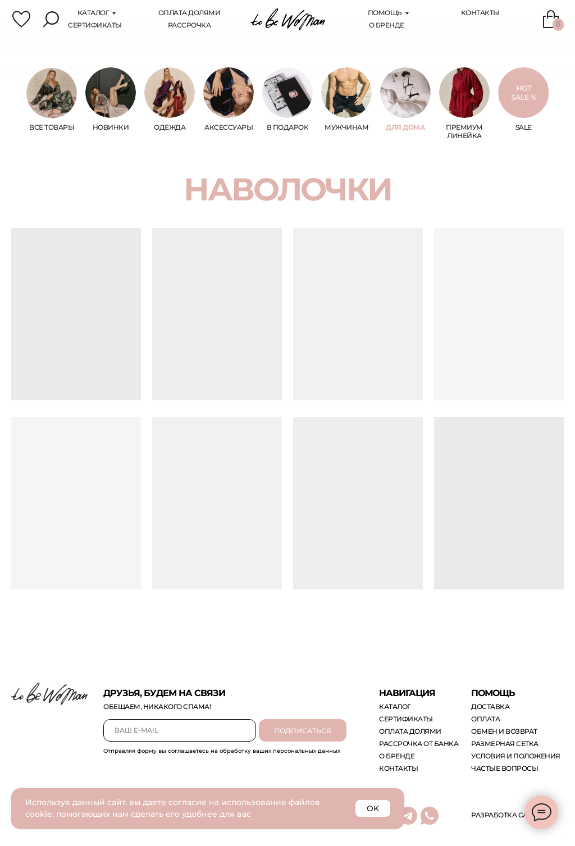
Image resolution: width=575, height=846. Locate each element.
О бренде (386, 25)
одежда (169, 127)
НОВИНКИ (111, 127)
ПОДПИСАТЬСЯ (302, 730)
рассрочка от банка (418, 743)
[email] (179, 730)
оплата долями (410, 731)
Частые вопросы (504, 768)
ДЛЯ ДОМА (405, 127)
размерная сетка (505, 743)
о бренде (396, 756)
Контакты (480, 12)
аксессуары (228, 127)
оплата (485, 719)
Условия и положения (515, 756)
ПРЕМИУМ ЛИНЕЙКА (464, 131)
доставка (490, 706)
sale (523, 127)
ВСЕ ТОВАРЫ (51, 127)
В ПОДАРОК (288, 127)
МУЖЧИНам (346, 127)
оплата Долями (189, 12)
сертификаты (95, 25)
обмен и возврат (504, 731)
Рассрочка (189, 25)
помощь (385, 12)
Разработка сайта (506, 815)
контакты (398, 768)
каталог (93, 12)
